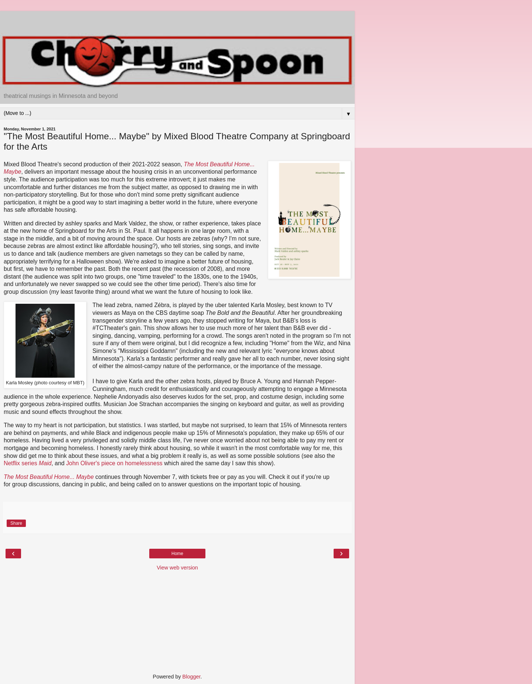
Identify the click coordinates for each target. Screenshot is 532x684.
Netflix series (27, 463)
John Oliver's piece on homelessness (114, 463)
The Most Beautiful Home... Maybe (49, 477)
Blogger (192, 677)
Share (16, 523)
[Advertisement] (177, 20)
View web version (177, 568)
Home (177, 553)
